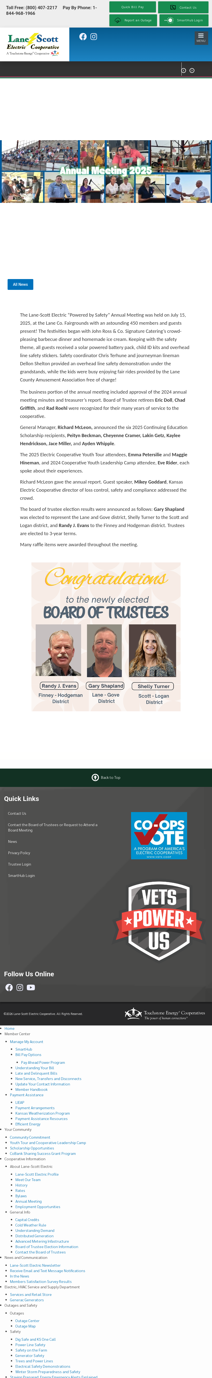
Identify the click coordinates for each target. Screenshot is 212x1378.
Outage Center (27, 1320)
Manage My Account (26, 1041)
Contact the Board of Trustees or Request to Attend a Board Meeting (52, 827)
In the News (19, 1275)
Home (10, 1028)
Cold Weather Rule (30, 1224)
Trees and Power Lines (34, 1360)
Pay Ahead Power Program (43, 1062)
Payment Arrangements (35, 1107)
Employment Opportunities (37, 1206)
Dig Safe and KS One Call (35, 1339)
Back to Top (110, 777)
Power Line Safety (30, 1344)
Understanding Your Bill (34, 1067)
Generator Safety (29, 1355)
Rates (20, 1190)
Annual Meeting (28, 1201)
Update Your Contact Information (42, 1083)
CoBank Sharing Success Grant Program (43, 1153)
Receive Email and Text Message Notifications (47, 1270)
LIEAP (19, 1102)
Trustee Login (19, 863)
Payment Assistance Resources (41, 1118)
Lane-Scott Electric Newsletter (35, 1265)
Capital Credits (27, 1219)
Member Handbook (31, 1089)
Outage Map (25, 1325)
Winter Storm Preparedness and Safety (47, 1371)
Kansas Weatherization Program (42, 1113)
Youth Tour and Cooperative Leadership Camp (48, 1142)
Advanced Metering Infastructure (42, 1241)
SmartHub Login (21, 875)
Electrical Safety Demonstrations (42, 1366)
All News (20, 284)
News (12, 841)
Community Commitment (30, 1137)
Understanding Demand (34, 1230)
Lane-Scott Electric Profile (37, 1174)
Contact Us (17, 813)
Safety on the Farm (31, 1349)
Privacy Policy (19, 852)
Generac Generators (27, 1299)
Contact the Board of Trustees (40, 1251)
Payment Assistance (27, 1094)
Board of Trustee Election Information (46, 1246)
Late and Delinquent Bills (36, 1073)
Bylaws (21, 1195)
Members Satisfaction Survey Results (41, 1281)
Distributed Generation (34, 1235)
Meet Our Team (28, 1179)
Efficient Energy (27, 1123)
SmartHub (23, 1049)
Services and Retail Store (31, 1294)
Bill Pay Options (28, 1054)
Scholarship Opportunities (32, 1147)
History (21, 1184)
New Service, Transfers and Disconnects (48, 1078)
